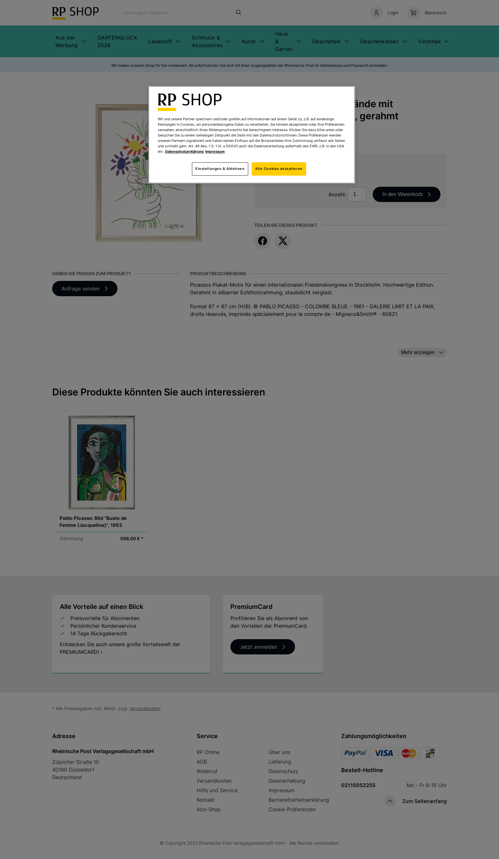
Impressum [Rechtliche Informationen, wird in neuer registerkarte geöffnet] (215, 151)
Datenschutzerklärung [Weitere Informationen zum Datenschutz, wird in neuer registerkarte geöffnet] (184, 151)
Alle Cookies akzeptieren (279, 168)
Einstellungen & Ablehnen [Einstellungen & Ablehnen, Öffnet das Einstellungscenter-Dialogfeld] (220, 168)
